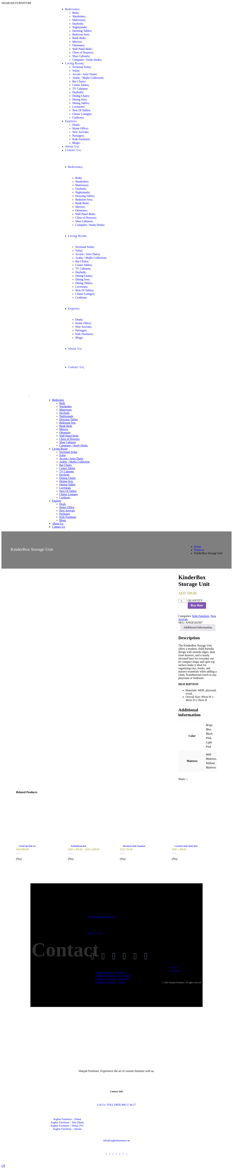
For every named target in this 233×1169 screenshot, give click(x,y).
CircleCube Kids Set (27, 846)
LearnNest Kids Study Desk (186, 846)
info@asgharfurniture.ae (102, 917)
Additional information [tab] (197, 627)
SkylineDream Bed (78, 846)
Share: (182, 779)
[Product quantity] (182, 601)
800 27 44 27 (95, 933)
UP (3, 1165)
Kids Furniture (200, 616)
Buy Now (197, 605)
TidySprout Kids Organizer (134, 846)
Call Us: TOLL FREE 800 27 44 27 (116, 1104)
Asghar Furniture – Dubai (67, 1119)
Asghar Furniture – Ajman (67, 1128)
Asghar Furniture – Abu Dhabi (67, 1122)
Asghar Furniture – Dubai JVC (67, 1125)
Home (197, 546)
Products (199, 549)
